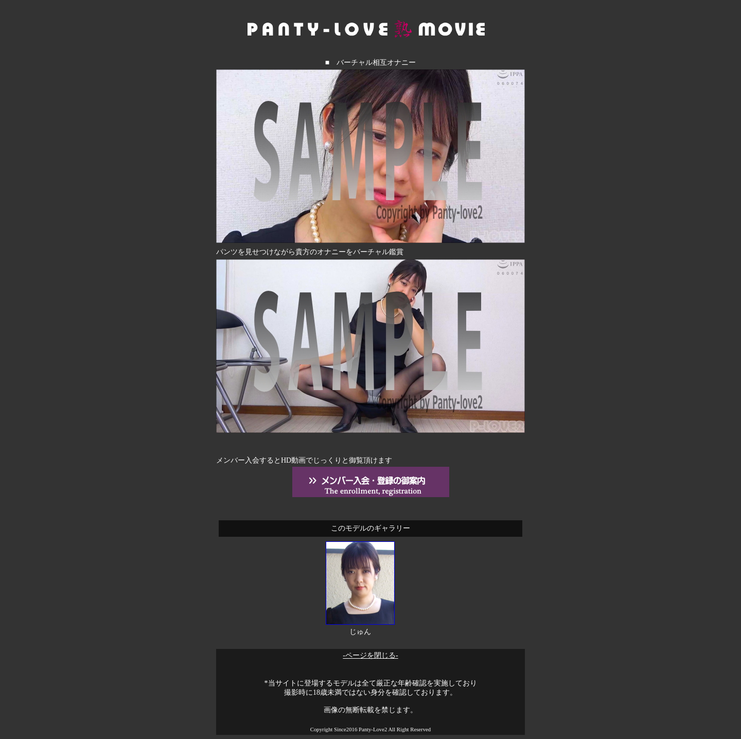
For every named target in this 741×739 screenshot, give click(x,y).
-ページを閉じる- (370, 655)
